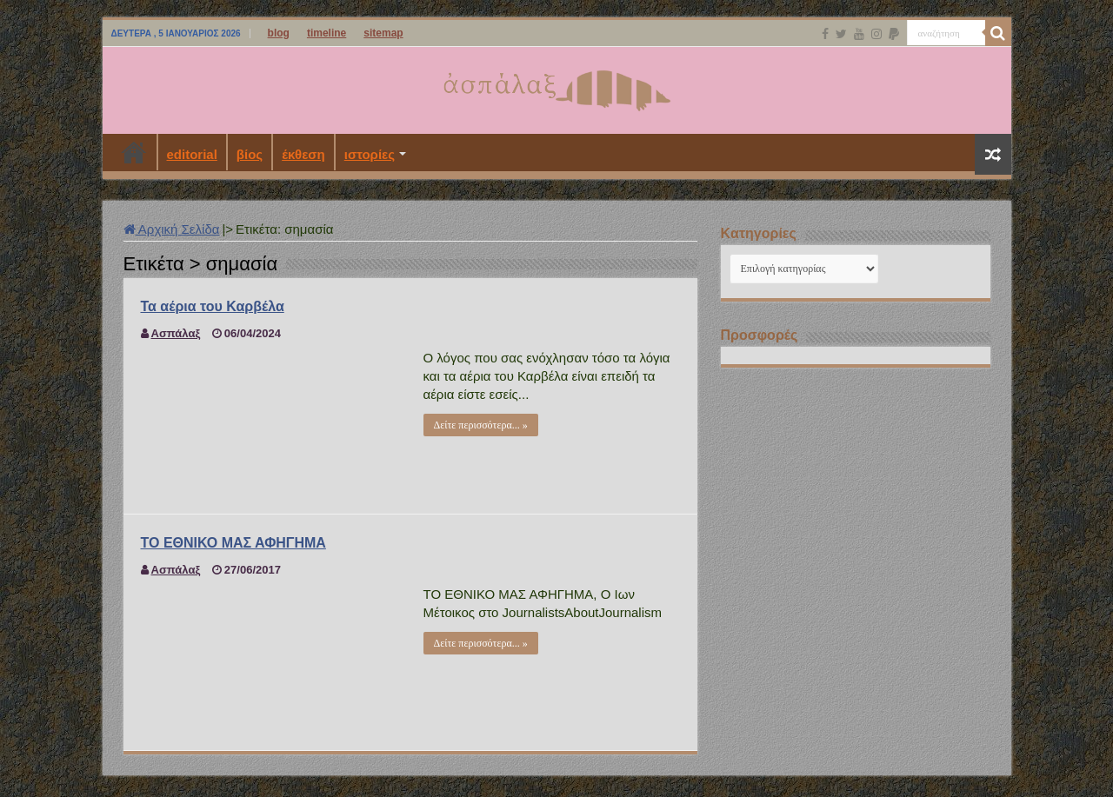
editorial (192, 154)
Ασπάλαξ (176, 333)
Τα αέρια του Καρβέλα (212, 306)
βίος (250, 154)
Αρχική (134, 152)
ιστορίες (369, 154)
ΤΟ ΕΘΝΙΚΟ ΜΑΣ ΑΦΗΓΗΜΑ (233, 542)
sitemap (383, 33)
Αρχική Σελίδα (171, 229)
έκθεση (303, 154)
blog (279, 33)
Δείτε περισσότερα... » (481, 425)
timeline (326, 33)
